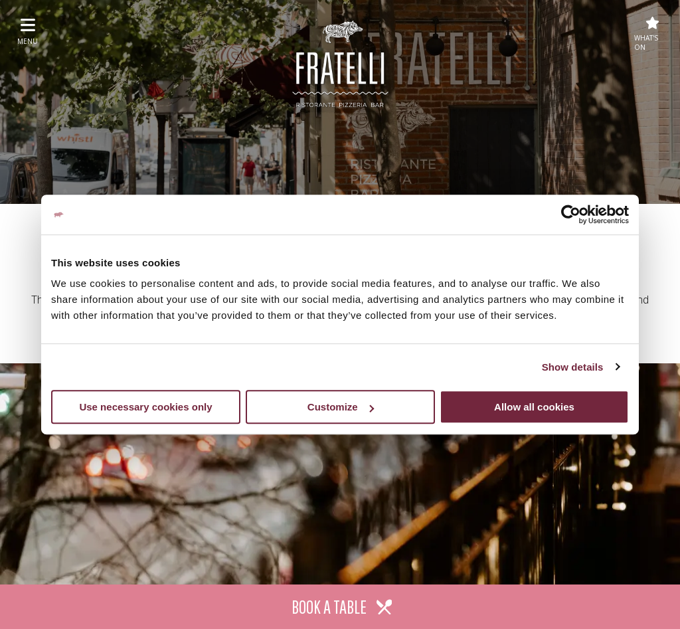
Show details (573, 367)
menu (27, 31)
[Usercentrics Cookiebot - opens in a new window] (571, 215)
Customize (340, 406)
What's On (646, 34)
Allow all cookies (534, 406)
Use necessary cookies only (145, 406)
